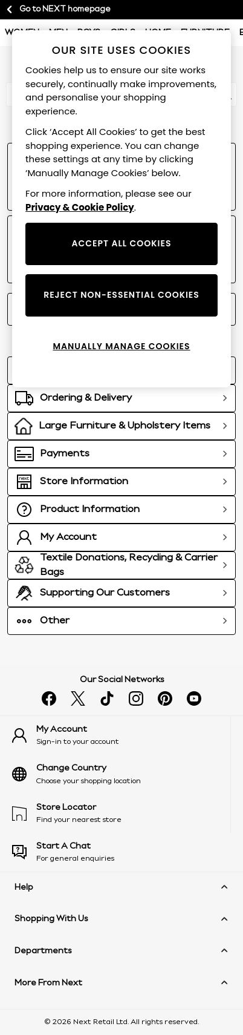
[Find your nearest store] (121, 813)
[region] (121, 208)
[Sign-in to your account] (121, 735)
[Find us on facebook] (49, 698)
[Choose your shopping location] (121, 774)
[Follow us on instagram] (136, 698)
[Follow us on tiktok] (107, 698)
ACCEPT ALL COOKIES (121, 243)
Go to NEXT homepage (58, 10)
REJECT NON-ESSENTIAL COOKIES (121, 295)
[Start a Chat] (121, 852)
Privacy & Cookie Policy (79, 207)
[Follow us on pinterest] (165, 698)
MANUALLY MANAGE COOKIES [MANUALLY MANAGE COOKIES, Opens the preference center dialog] (121, 346)
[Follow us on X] (78, 698)
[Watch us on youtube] (194, 698)
